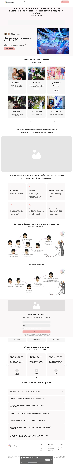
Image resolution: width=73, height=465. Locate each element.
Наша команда (31, 1)
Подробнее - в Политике (32, 462)
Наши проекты (19, 1)
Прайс (25, 1)
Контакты (38, 1)
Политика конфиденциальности (59, 457)
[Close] (51, 460)
